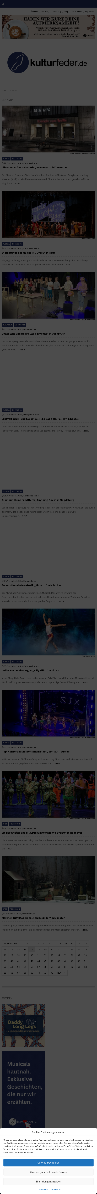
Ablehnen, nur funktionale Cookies (48, 1172)
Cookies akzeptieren (48, 1162)
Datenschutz (43, 1189)
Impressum (56, 1189)
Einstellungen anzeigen (48, 1181)
